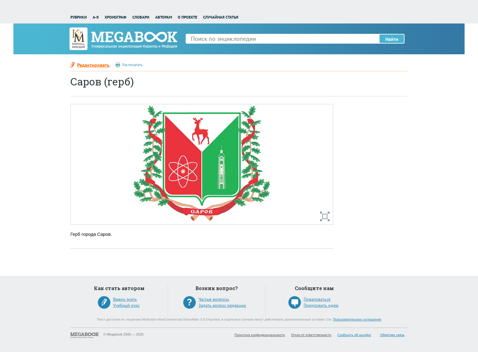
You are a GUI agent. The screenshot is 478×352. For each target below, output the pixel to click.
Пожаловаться (317, 299)
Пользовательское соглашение (357, 319)
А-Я (96, 17)
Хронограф (115, 17)
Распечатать (132, 64)
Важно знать (125, 299)
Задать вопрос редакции (222, 305)
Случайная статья (220, 17)
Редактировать (93, 65)
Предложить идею (321, 305)
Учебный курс (126, 305)
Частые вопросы (213, 299)
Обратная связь (392, 334)
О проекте (187, 17)
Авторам (163, 17)
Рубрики (78, 17)
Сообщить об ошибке (354, 334)
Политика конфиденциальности (259, 334)
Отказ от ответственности (311, 334)
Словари (140, 17)
